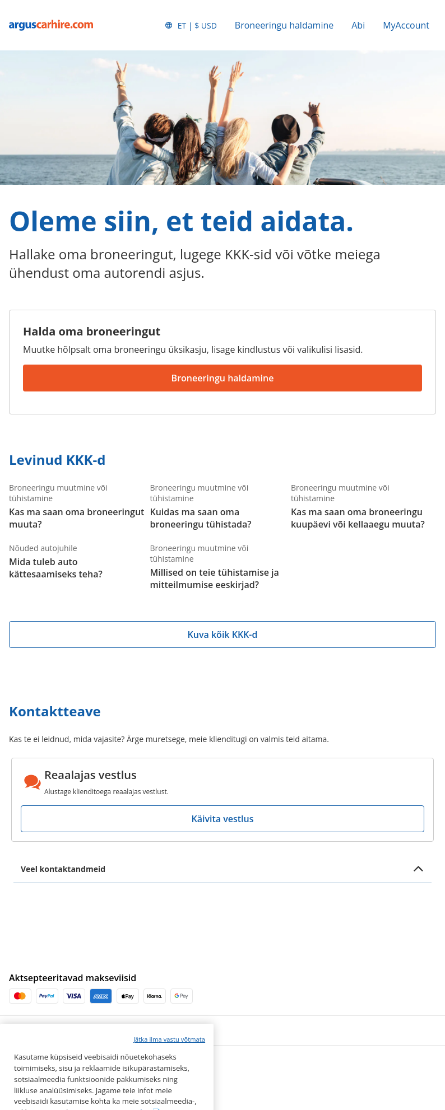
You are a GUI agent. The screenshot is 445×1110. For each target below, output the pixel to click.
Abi (358, 25)
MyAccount (406, 25)
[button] (190, 25)
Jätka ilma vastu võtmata (169, 1063)
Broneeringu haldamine (284, 25)
